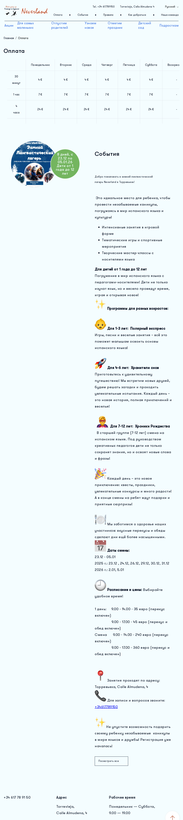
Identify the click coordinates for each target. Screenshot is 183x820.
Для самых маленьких (25, 25)
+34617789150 (106, 706)
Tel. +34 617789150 (104, 6)
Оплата (57, 15)
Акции (9, 25)
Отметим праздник (115, 25)
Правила (108, 15)
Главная (9, 38)
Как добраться (137, 15)
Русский (172, 7)
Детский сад (144, 25)
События (83, 15)
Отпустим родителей (59, 25)
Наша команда (170, 15)
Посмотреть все (111, 761)
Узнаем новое (90, 25)
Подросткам (169, 25)
